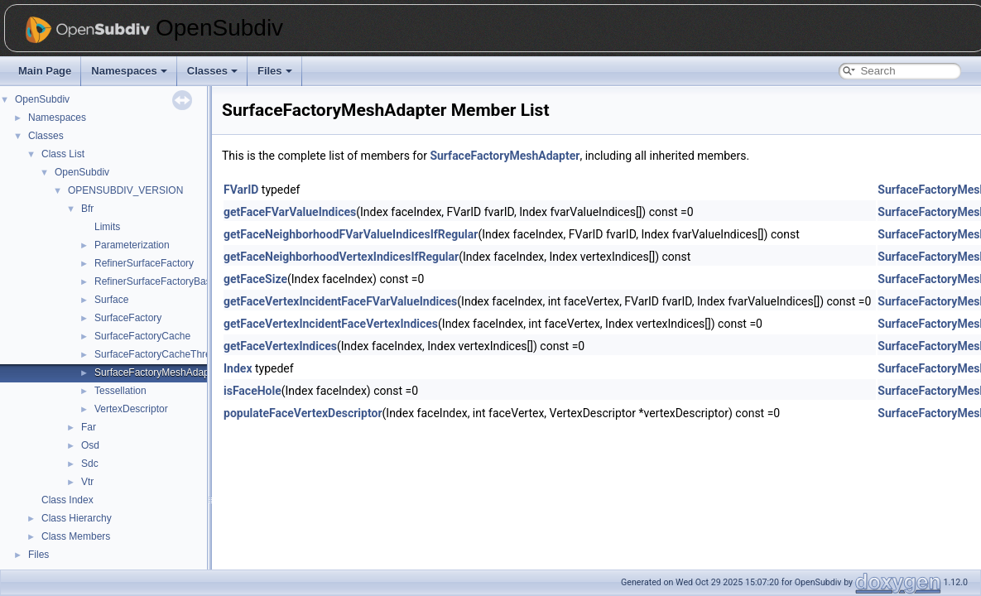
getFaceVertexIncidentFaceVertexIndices (331, 323)
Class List (62, 154)
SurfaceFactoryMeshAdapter (157, 372)
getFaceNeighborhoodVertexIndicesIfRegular (341, 256)
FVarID (241, 189)
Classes (212, 71)
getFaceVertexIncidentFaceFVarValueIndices (340, 301)
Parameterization (132, 245)
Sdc (90, 463)
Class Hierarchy (76, 518)
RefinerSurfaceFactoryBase (155, 281)
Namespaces (129, 71)
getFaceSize (255, 279)
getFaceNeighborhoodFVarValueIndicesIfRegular (351, 234)
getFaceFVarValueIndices (290, 212)
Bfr (87, 208)
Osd (90, 445)
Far (88, 427)
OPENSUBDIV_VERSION (125, 190)
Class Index (67, 500)
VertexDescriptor (131, 409)
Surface (111, 299)
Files (274, 71)
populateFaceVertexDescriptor (303, 413)
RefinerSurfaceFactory (144, 263)
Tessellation (120, 391)
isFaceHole (252, 390)
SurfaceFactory (127, 318)
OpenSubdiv (42, 99)
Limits (107, 227)
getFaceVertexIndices (280, 346)
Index (238, 368)
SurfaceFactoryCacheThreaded (163, 354)
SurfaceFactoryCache (142, 336)
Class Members (75, 536)
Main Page (44, 71)
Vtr (87, 482)
